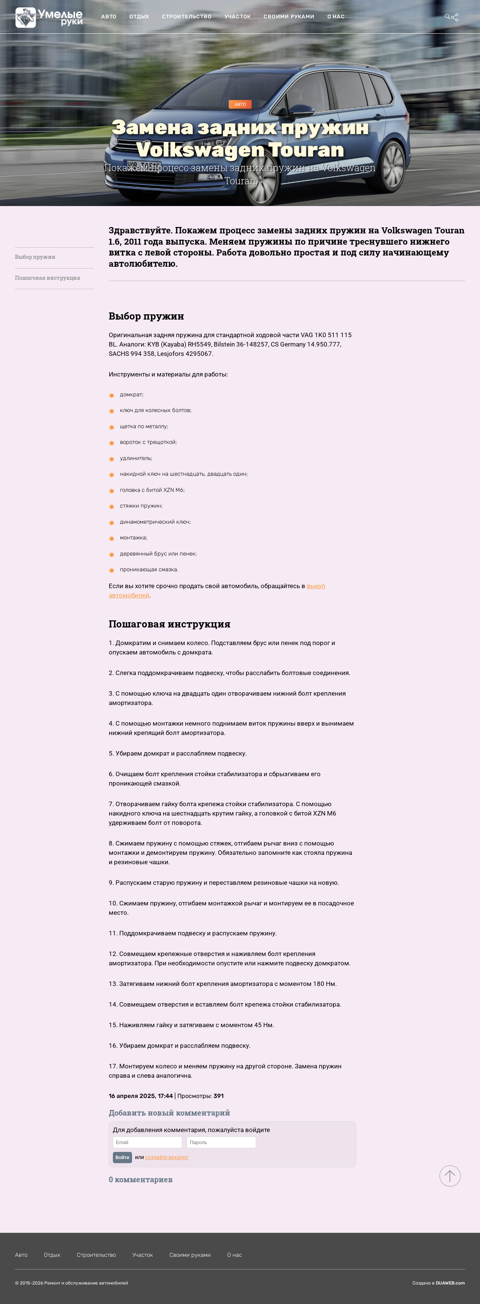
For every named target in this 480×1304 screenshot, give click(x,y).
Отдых (139, 16)
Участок (238, 16)
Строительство (187, 16)
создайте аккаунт (167, 1157)
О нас (336, 16)
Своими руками (289, 16)
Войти (122, 1157)
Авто (109, 16)
